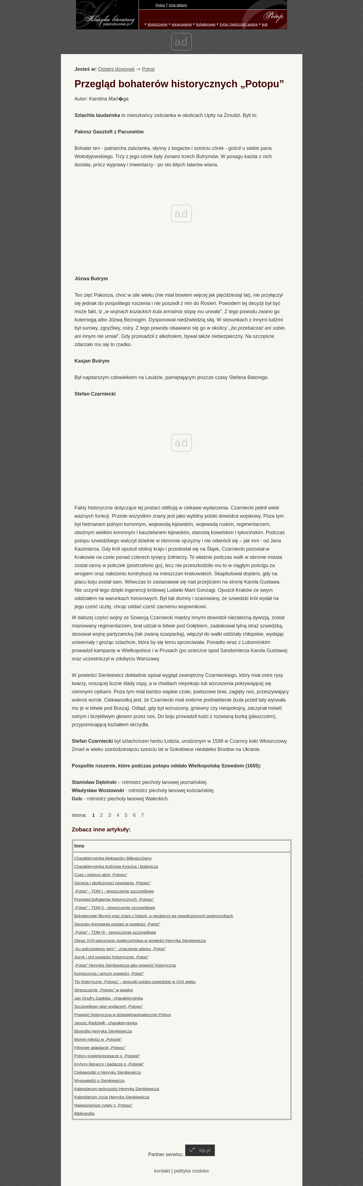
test (265, 24)
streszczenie (157, 24)
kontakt (162, 1171)
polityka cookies (191, 1171)
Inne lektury (178, 5)
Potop (160, 5)
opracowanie (181, 24)
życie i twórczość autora (239, 24)
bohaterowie (205, 24)
